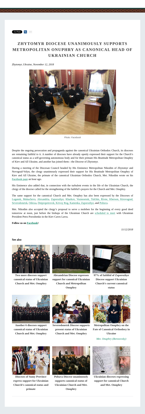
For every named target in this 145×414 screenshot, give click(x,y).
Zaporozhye (57, 199)
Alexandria (43, 199)
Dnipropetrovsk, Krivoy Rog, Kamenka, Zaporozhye (66, 202)
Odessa (32, 202)
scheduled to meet (105, 213)
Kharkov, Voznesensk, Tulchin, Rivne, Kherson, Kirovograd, (99, 199)
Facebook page (20, 179)
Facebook (32, 223)
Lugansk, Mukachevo (24, 199)
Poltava (103, 202)
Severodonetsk (20, 202)
